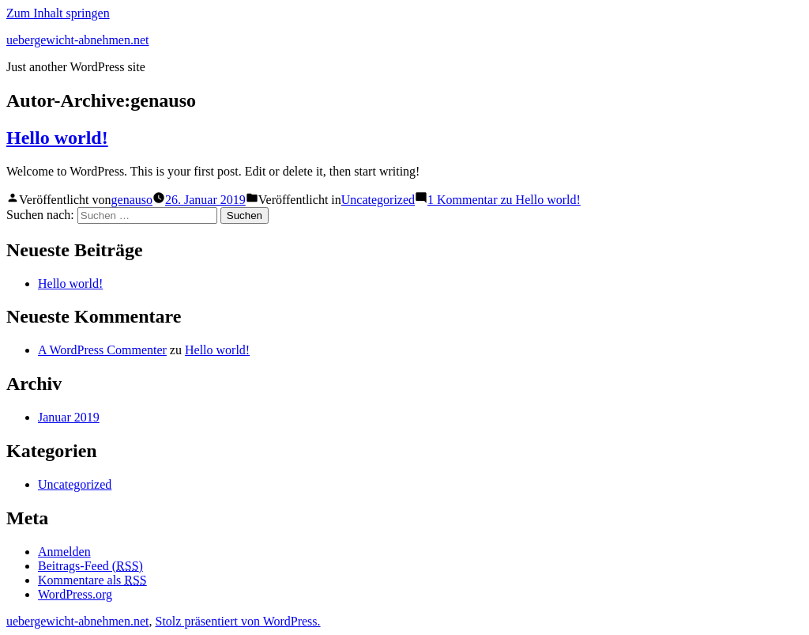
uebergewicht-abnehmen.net (77, 40)
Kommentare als (92, 580)
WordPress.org (75, 594)
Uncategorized (378, 199)
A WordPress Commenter (102, 350)
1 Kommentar (504, 199)
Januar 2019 (69, 417)
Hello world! (57, 137)
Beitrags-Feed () (90, 566)
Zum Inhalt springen (58, 13)
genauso (131, 199)
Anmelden (64, 551)
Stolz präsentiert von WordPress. (238, 621)
